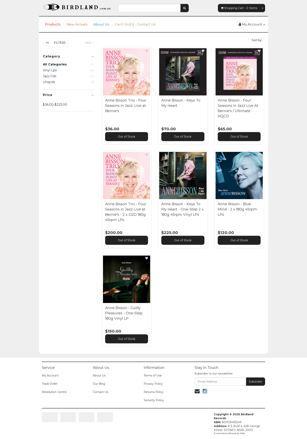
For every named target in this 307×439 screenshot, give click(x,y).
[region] (68, 195)
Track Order (50, 383)
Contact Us (100, 392)
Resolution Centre (54, 392)
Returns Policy (154, 392)
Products (53, 24)
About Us (101, 24)
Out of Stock (126, 136)
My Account (50, 375)
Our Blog (99, 383)
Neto (242, 433)
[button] (146, 50)
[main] (183, 200)
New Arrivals (77, 24)
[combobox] (149, 8)
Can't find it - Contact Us (135, 24)
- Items (239, 8)
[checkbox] (68, 70)
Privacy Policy (153, 383)
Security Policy (154, 400)
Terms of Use (153, 375)
